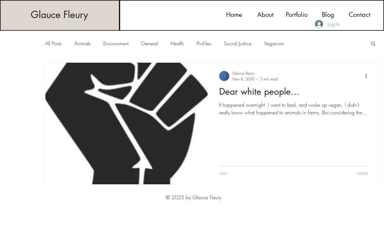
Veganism (274, 43)
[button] (373, 44)
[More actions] (368, 76)
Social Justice (237, 43)
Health (177, 43)
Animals (82, 43)
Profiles (204, 43)
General (149, 43)
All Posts (53, 43)
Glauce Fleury (59, 14)
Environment (115, 43)
